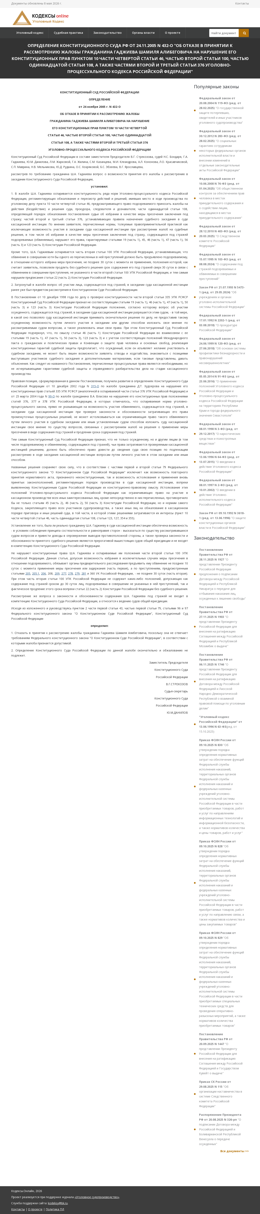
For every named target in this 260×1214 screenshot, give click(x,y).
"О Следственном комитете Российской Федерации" (220, 236)
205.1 (35, 573)
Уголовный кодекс (29, 33)
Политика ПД (55, 1209)
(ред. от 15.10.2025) (220, 724)
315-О (95, 386)
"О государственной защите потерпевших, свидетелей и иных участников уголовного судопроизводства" (221, 110)
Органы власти (143, 33)
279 (77, 573)
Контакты (242, 3)
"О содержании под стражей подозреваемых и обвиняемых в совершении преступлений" (221, 266)
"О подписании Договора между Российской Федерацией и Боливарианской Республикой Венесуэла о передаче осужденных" (220, 1129)
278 (70, 573)
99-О (51, 396)
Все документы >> (234, 1151)
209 (57, 573)
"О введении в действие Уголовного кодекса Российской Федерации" (220, 461)
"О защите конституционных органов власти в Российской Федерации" (222, 520)
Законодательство (107, 33)
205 (27, 573)
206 (43, 573)
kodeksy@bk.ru (58, 1203)
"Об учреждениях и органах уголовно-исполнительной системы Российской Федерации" (222, 297)
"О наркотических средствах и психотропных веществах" (219, 433)
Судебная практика (68, 33)
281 (83, 573)
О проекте (172, 33)
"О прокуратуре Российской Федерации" (219, 322)
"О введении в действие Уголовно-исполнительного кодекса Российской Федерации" (218, 492)
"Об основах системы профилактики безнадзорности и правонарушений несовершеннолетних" (222, 351)
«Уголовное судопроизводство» (97, 1197)
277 (63, 573)
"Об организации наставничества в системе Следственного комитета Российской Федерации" (220, 1094)
